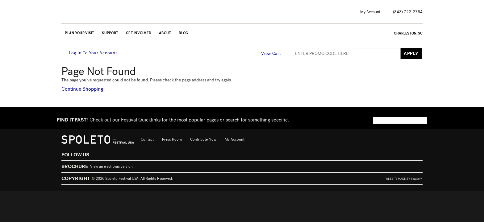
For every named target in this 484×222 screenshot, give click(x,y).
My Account (370, 11)
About (165, 33)
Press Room (172, 139)
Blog (183, 33)
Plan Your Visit (79, 33)
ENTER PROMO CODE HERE (321, 53)
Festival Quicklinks (141, 120)
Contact (147, 139)
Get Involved (138, 33)
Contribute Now (203, 139)
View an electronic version (111, 166)
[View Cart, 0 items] (275, 53)
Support (110, 33)
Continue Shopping (82, 89)
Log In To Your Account (89, 53)
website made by (404, 178)
